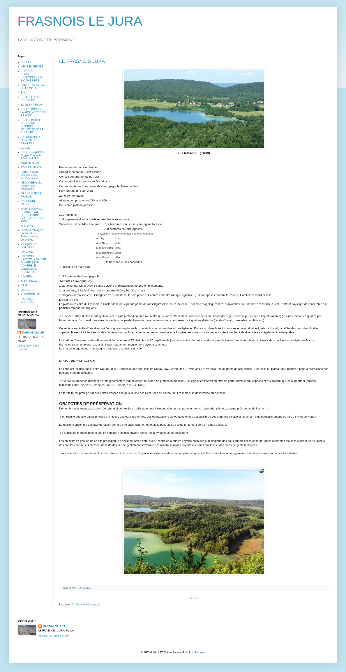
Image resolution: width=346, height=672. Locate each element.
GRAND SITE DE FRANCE (31, 195)
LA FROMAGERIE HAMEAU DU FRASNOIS (31, 140)
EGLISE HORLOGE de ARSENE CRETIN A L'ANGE (33, 112)
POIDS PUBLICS (31, 167)
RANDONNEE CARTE (29, 202)
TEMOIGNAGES (30, 280)
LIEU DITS (27, 289)
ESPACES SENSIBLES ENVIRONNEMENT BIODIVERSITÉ (32, 76)
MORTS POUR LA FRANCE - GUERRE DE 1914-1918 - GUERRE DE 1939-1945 (33, 215)
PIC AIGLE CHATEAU (27, 300)
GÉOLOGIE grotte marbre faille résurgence (31, 185)
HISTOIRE (27, 225)
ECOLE (25, 147)
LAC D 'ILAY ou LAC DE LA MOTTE (33, 86)
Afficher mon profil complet (53, 635)
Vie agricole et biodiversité (29, 246)
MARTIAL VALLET (33, 332)
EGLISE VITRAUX (31, 104)
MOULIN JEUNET (31, 162)
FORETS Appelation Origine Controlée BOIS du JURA (32, 155)
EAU (23, 92)
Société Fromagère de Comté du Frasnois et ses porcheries (32, 235)
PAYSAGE (27, 251)
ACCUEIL (26, 62)
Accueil (194, 598)
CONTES (26, 276)
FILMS (24, 285)
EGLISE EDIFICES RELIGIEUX (32, 98)
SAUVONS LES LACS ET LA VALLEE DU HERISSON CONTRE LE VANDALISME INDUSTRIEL (33, 264)
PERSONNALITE (31, 294)
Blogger (199, 652)
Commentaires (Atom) (88, 604)
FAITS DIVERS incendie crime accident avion (30, 175)
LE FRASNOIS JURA (82, 61)
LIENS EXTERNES (32, 66)
